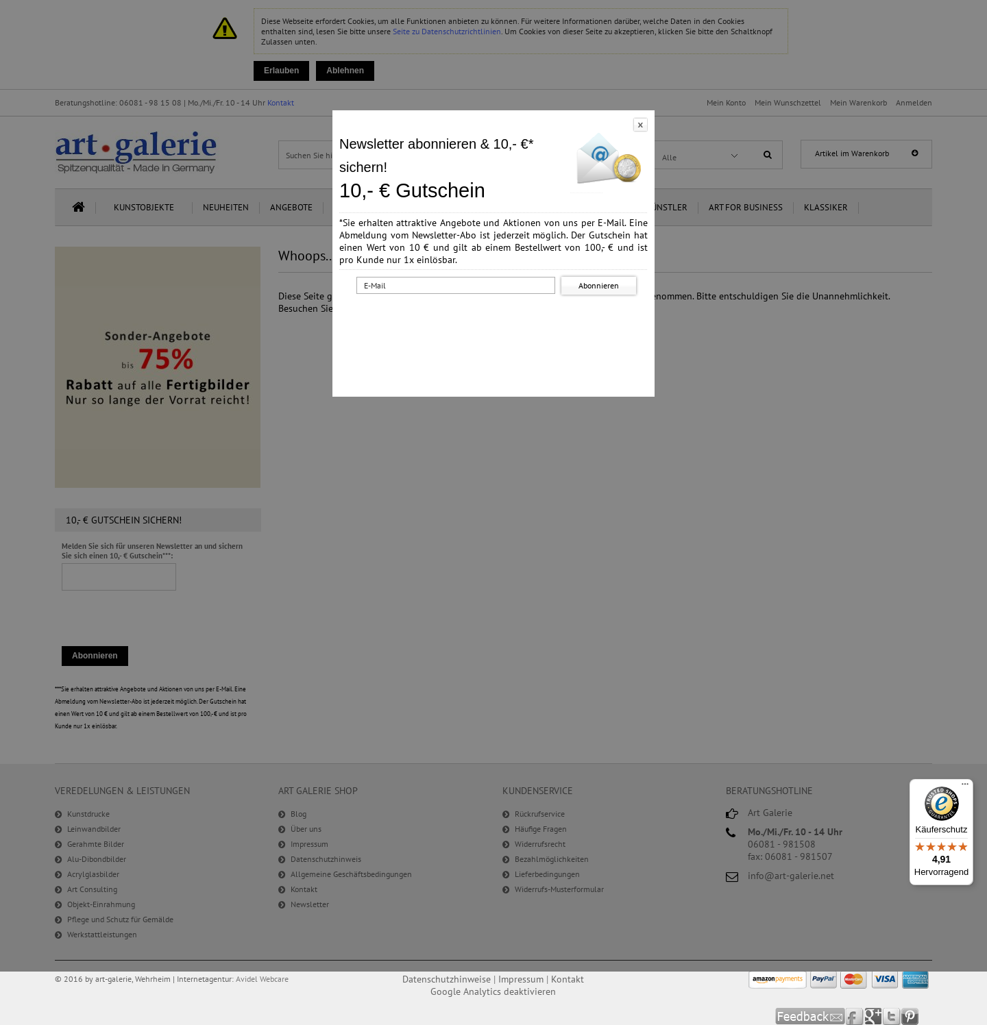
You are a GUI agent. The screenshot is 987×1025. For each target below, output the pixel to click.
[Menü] (965, 787)
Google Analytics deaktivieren (493, 991)
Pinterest (909, 1016)
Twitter (892, 1016)
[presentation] (496, 324)
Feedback (810, 1016)
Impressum (521, 979)
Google (873, 1016)
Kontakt (567, 979)
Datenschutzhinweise (446, 979)
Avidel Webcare (262, 979)
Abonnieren (598, 285)
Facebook (855, 1016)
